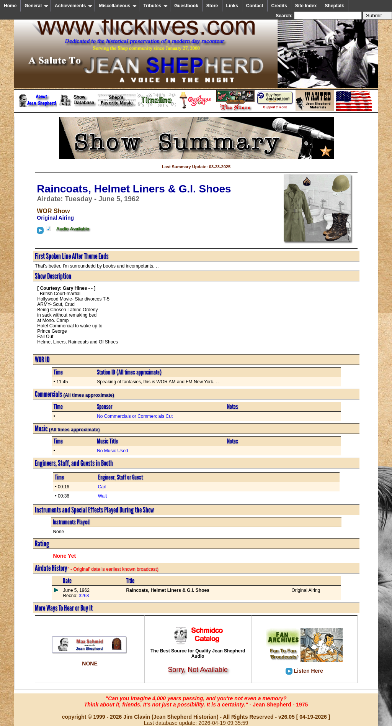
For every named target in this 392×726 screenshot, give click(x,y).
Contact (254, 5)
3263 (83, 595)
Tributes (155, 5)
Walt (102, 496)
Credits (279, 5)
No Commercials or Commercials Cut (135, 416)
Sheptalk (334, 5)
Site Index (306, 5)
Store (212, 5)
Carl (102, 486)
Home (10, 5)
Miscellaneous (118, 5)
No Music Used (112, 450)
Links (232, 5)
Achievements (73, 5)
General (36, 5)
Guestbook (186, 5)
